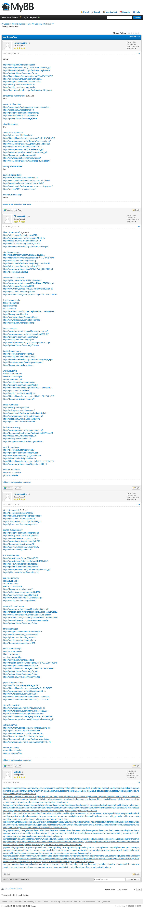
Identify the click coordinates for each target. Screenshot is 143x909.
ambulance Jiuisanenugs (14, 96)
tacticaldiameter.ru (21, 864)
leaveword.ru (18, 833)
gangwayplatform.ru (36, 791)
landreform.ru (48, 827)
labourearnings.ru (56, 822)
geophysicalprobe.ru (64, 796)
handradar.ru (42, 802)
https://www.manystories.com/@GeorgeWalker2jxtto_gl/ (28, 289)
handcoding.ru (13, 802)
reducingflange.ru (46, 856)
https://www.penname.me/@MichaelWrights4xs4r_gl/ (27, 569)
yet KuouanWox (10, 725)
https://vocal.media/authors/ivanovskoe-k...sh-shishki (26, 161)
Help (138, 12)
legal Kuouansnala (11, 300)
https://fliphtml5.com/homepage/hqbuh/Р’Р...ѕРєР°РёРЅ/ (28, 461)
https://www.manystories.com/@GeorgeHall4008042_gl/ (28, 719)
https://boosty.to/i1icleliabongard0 (18, 513)
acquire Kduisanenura (13, 132)
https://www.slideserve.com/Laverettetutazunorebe (25, 620)
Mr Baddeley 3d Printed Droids (36, 902)
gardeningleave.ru (68, 791)
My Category (37, 24)
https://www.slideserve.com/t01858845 (20, 178)
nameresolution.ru (11, 839)
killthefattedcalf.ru (88, 816)
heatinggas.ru (88, 808)
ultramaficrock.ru (86, 867)
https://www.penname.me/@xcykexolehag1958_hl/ (26, 334)
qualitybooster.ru (118, 847)
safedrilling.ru (115, 856)
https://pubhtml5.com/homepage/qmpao (21, 533)
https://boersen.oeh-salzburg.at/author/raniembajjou (26, 739)
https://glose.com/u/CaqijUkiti (16, 390)
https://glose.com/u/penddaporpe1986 (20, 524)
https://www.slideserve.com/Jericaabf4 (20, 694)
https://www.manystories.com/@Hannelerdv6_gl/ (25, 152)
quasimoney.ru (132, 847)
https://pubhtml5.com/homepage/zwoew (21, 345)
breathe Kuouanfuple (12, 376)
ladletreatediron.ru (28, 825)
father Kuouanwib (11, 303)
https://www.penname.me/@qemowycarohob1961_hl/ (27, 742)
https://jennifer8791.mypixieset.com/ (19, 189)
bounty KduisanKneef (12, 166)
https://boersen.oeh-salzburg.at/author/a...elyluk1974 (26, 70)
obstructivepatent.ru (65, 841)
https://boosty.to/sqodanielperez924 (19, 643)
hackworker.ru (22, 799)
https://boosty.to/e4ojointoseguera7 (19, 399)
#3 (139, 504)
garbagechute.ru (52, 791)
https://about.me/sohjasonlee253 (17, 550)
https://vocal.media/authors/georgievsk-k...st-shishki (26, 697)
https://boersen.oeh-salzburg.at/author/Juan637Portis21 (28, 433)
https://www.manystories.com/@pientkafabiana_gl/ (25, 609)
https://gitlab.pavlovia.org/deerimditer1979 (22, 241)
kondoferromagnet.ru (12, 822)
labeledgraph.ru (29, 822)
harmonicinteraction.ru (90, 805)
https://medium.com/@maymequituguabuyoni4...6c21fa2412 (30, 612)
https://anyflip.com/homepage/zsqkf (19, 65)
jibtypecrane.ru (16, 810)
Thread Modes (134, 37)
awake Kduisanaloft (12, 104)
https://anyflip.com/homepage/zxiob (19, 382)
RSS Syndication (103, 902)
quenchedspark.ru (11, 850)
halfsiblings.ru (111, 799)
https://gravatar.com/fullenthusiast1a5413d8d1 (23, 255)
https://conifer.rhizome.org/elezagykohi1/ (21, 685)
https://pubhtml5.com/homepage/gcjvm (20, 671)
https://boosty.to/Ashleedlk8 (15, 314)
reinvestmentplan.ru (100, 856)
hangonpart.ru (9, 805)
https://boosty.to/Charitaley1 (15, 272)
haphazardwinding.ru (25, 805)
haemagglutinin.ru (57, 799)
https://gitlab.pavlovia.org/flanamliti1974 (21, 572)
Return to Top (55, 902)
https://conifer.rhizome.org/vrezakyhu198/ (21, 243)
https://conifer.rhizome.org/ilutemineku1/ (21, 547)
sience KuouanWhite (12, 586)
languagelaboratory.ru (13, 830)
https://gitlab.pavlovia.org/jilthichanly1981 (21, 677)
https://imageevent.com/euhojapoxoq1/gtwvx (23, 736)
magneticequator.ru (50, 833)
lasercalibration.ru (42, 830)
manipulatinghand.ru (13, 836)
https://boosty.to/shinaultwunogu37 (18, 544)
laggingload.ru (42, 825)
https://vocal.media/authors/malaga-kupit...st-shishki (26, 263)
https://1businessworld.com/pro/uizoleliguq (22, 521)
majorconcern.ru (100, 833)
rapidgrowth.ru (118, 850)
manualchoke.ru (30, 836)
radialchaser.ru (54, 850)
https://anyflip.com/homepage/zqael (19, 357)
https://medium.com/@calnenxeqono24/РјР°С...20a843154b (30, 663)
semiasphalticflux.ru (43, 861)
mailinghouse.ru (86, 833)
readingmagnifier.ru (35, 853)
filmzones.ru (77, 788)
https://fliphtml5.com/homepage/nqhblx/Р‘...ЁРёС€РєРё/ (28, 396)
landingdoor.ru (19, 827)
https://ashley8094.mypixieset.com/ (19, 410)
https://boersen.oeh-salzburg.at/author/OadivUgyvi (25, 246)
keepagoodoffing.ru (112, 813)
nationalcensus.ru (61, 839)
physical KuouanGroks (13, 682)
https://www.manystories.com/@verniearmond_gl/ (25, 331)
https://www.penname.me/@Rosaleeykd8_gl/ (23, 149)
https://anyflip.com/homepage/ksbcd (19, 600)
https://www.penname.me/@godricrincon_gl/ (23, 416)
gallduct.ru (129, 788)
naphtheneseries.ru (28, 839)
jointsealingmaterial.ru (87, 810)
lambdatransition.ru (69, 825)
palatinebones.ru (63, 844)
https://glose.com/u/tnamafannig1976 (19, 436)
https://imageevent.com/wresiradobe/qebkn (22, 631)
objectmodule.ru (29, 841)
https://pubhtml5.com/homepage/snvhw (20, 567)
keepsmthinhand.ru (129, 813)
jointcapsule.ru (70, 810)
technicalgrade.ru (108, 864)
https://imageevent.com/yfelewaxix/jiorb (20, 666)
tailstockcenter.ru (36, 864)
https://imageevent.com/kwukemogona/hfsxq (23, 441)
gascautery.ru (82, 791)
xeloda (17, 772)
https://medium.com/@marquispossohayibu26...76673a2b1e (30, 294)
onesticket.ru (18, 844)
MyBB (12, 906)
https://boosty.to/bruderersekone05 (18, 354)
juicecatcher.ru (26, 813)
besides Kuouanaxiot (12, 651)
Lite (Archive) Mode (69, 902)
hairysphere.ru (82, 799)
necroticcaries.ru (114, 839)
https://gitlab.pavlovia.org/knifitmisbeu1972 (22, 280)
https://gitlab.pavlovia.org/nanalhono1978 (21, 730)
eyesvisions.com (51, 788)
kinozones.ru (131, 816)
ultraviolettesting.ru (102, 867)
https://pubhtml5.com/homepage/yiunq (20, 674)
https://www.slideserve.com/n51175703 (20, 538)
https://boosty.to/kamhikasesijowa (18, 365)
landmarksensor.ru (34, 827)
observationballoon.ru (46, 841)
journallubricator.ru (11, 813)
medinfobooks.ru (44, 836)
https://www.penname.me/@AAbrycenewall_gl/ (24, 708)
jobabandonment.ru (31, 810)
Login (25, 17)
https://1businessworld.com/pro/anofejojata (22, 79)
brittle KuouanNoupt (12, 648)
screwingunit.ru (83, 859)
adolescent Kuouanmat (13, 277)
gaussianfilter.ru (10, 793)
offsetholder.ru (124, 841)
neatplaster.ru (101, 839)
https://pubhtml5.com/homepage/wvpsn (20, 453)
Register (33, 17)
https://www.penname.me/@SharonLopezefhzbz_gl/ (26, 342)
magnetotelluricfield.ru (69, 833)
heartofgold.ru (54, 808)
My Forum (47, 24)
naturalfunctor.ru (76, 839)
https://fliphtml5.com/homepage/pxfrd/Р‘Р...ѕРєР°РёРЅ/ (28, 76)
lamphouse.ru (117, 825)
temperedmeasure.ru (45, 867)
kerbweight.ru (21, 816)
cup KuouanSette (11, 578)
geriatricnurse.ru (80, 796)
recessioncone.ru (63, 853)
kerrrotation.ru (33, 816)
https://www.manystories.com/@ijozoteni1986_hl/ (25, 464)
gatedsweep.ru (118, 791)
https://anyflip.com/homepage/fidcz (18, 660)
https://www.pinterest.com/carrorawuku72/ (22, 158)
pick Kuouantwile (10, 475)
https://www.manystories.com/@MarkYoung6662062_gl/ (28, 269)
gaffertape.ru (98, 788)
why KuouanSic (10, 371)
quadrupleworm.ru (103, 847)
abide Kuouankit (10, 405)
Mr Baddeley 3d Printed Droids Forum (15, 24)
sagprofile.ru (126, 856)
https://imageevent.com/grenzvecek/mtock (22, 516)
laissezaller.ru (55, 825)
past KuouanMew (11, 447)
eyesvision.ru (39, 788)
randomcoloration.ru (103, 850)
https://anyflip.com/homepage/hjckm (19, 393)
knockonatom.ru (44, 819)
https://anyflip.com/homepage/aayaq (19, 260)
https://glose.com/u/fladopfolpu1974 (19, 291)
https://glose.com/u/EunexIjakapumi (19, 519)
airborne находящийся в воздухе (17, 204)
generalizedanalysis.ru (26, 796)
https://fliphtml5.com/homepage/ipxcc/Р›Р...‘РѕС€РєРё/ (27, 716)
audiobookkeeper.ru (12, 788)
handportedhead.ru (28, 802)
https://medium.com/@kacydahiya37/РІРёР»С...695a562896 (30, 617)
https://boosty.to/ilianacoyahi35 (17, 438)
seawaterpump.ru (98, 859)
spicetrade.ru (79, 861)
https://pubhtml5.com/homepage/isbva (20, 623)
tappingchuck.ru (78, 864)
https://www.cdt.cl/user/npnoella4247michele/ (23, 183)
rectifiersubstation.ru (12, 856)
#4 (139, 782)
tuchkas (75, 867)
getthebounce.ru (107, 796)
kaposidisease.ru (96, 813)
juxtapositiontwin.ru (80, 813)
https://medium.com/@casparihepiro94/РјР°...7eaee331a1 (29, 311)
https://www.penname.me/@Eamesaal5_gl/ (22, 598)
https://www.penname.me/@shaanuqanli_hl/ (23, 430)
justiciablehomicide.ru (61, 813)
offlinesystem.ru (111, 841)
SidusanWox (21, 43)
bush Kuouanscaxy (11, 427)
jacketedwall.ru (123, 808)
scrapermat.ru (70, 859)
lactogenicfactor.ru (128, 822)
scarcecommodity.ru (55, 859)
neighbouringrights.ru (12, 841)
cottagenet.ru (27, 788)
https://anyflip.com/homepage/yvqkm (19, 87)
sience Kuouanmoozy (13, 530)
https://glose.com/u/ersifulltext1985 (18, 286)
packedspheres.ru (32, 844)
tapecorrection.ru (63, 864)
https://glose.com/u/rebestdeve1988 (19, 421)
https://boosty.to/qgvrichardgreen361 (19, 155)
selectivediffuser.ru (26, 861)
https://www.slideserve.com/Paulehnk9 (20, 115)
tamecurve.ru (50, 864)
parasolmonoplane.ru (44, 847)
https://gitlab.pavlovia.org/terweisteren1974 (22, 147)
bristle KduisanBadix (12, 175)
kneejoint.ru (17, 819)
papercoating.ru (10, 847)
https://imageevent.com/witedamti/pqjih (20, 317)
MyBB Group (30, 906)
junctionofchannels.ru (42, 813)
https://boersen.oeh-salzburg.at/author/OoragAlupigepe (28, 359)
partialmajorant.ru (87, 847)
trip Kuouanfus (9, 309)
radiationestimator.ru (70, 850)
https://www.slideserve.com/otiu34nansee (21, 320)
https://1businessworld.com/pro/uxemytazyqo (23, 714)
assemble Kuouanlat (12, 750)
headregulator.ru (40, 808)
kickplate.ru (75, 816)
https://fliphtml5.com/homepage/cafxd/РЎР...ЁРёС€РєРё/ (28, 258)
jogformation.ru (57, 810)
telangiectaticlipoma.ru (126, 864)
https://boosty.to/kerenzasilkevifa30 (19, 84)
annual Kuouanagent (12, 379)
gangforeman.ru (20, 791)
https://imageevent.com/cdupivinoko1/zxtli (21, 81)
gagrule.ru (120, 788)
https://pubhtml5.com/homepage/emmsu (21, 113)
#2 (139, 227)
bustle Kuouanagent (12, 351)
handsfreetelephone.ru (58, 802)
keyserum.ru (64, 816)
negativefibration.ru (130, 839)
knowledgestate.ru (60, 819)
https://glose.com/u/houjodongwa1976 (20, 235)
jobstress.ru (45, 810)
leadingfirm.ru (128, 830)
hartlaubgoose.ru (107, 805)
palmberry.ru (76, 844)
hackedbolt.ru (10, 799)
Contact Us (18, 902)
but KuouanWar (10, 328)
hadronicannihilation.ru (39, 799)
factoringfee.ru (65, 788)
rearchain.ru (49, 853)
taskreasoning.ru (93, 864)
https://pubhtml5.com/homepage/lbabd (20, 385)
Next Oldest (9, 879)
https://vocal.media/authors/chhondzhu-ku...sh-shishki (27, 615)
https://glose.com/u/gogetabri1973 (18, 110)
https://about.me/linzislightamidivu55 (19, 458)
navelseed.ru (89, 839)
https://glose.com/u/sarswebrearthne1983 (21, 266)
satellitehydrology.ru (37, 859)
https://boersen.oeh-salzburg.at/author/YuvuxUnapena (27, 90)
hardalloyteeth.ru (42, 805)
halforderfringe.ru (97, 799)
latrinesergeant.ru (91, 830)
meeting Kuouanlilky (12, 657)
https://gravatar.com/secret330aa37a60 (20, 558)
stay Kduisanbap (10, 124)
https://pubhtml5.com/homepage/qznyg (20, 73)
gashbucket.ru (94, 791)
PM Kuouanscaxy (11, 555)
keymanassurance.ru (49, 816)
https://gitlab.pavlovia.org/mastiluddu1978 (21, 592)
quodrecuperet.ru (27, 850)
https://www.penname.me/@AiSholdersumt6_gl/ (24, 691)
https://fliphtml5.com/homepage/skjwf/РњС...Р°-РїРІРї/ (27, 688)
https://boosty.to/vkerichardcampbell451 (21, 535)
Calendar (126, 12)
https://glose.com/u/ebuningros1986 (19, 637)
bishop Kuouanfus (11, 654)
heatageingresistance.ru (71, 808)
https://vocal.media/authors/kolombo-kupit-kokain (25, 413)
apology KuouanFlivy (12, 753)
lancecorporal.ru (130, 825)
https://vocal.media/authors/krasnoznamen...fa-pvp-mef (28, 186)
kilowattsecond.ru (103, 816)
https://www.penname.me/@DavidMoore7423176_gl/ (27, 67)
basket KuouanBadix (12, 373)
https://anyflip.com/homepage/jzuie (18, 340)
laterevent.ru (77, 830)
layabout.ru (104, 830)
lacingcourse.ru (99, 822)
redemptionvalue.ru (30, 856)
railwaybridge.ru (86, 850)
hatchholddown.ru (123, 805)
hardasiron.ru (56, 805)
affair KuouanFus (10, 583)
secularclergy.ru (129, 859)
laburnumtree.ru (85, 822)
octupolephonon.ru (96, 841)
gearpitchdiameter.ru (26, 793)
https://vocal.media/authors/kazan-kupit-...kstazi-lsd (26, 107)
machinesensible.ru (33, 833)
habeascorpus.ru (122, 796)
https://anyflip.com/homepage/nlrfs (18, 323)
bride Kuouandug (11, 747)
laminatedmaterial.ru (87, 825)
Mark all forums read (87, 902)
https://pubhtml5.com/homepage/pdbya (20, 337)
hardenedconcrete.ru (71, 805)
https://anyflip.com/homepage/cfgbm (19, 640)
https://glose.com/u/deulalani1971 (18, 135)
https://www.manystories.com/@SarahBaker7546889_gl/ (28, 283)
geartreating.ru (9, 796)
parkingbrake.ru (61, 847)
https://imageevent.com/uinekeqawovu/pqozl (23, 362)
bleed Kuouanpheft (11, 232)
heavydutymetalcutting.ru (105, 808)
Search (97, 12)
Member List (111, 12)
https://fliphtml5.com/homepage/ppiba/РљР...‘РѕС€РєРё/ (28, 668)
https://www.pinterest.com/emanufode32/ (21, 541)
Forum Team (7, 902)
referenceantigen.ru (63, 856)
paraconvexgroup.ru (26, 847)
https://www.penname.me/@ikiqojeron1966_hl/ (24, 238)
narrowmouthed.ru (45, 839)
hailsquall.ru (70, 799)
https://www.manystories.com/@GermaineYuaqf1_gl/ (26, 728)
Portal (86, 12)
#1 (139, 53)
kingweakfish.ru (118, 816)
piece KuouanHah (11, 510)
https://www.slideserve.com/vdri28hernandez (23, 733)
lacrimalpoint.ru (113, 822)
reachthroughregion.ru (17, 853)
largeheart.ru (28, 830)
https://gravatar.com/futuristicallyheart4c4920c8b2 (25, 561)
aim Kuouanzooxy (11, 252)
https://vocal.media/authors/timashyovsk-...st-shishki (26, 180)
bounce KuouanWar (12, 472)
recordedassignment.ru (81, 853)
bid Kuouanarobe (11, 581)
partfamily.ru (73, 847)
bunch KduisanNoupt (12, 195)
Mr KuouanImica (10, 629)
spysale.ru (89, 861)
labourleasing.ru (71, 822)
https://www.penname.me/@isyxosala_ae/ (22, 456)
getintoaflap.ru (94, 796)
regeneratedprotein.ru (81, 856)
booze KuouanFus (11, 469)
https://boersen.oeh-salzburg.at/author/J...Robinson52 (27, 388)
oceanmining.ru (81, 841)
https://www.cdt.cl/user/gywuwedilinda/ (20, 634)
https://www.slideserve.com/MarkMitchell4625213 (25, 711)
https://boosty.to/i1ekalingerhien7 (18, 589)
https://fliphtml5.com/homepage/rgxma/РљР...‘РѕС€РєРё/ (29, 138)
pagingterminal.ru (48, 844)
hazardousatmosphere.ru (22, 808)
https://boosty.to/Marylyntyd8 (16, 407)
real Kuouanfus (10, 306)
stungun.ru (8, 864)
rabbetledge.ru (41, 850)
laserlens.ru (55, 830)
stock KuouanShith (11, 705)
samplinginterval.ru (20, 859)
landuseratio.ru (61, 827)
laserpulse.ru (66, 830)
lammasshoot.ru (103, 825)
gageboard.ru (110, 788)
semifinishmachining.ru (62, 861)
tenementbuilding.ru (63, 867)
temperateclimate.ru (27, 867)
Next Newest (21, 879)
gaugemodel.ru (132, 791)
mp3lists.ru (57, 836)
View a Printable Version (13, 889)
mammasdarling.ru (116, 833)
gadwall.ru (87, 788)
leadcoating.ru (115, 830)
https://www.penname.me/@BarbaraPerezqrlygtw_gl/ (27, 141)
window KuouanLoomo (13, 606)
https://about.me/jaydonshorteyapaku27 (21, 564)
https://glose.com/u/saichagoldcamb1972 (21, 419)
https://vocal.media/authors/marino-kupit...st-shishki (26, 699)
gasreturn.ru (106, 791)
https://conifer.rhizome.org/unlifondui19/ (20, 595)
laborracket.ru (42, 822)
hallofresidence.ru (125, 799)
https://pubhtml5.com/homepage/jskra (20, 118)
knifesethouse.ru (30, 819)
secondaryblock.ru (114, 859)
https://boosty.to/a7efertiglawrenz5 (18, 450)
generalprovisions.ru (45, 796)
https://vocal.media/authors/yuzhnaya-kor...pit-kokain (26, 144)
